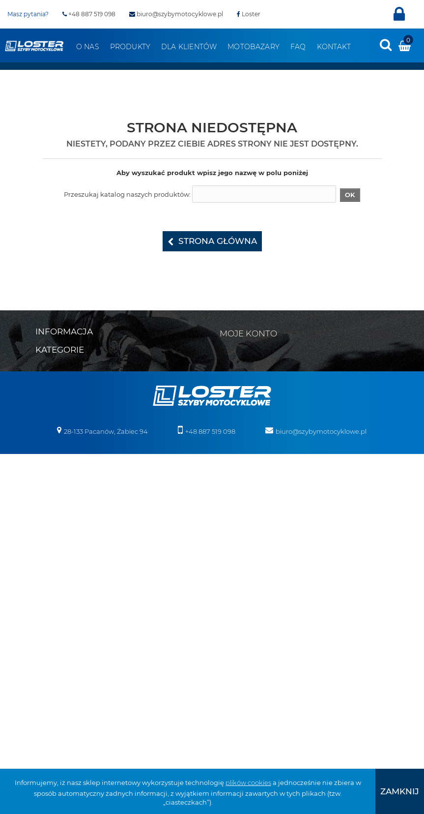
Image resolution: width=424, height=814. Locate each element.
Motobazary (253, 46)
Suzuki (46, 697)
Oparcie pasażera (243, 595)
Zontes (226, 493)
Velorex (226, 454)
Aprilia (45, 454)
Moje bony (243, 402)
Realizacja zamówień (68, 386)
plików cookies (248, 782)
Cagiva (46, 518)
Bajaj (43, 467)
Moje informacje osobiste (266, 389)
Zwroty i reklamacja (66, 411)
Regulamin (53, 373)
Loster (248, 14)
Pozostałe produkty (246, 710)
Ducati (46, 557)
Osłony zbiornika (241, 633)
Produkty (130, 46)
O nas (87, 46)
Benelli (46, 480)
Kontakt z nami (59, 360)
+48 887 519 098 (88, 14)
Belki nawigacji (238, 557)
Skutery (227, 506)
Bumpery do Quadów (249, 544)
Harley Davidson (61, 569)
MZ (40, 672)
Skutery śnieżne (240, 518)
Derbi (44, 544)
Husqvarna (53, 595)
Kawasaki (50, 621)
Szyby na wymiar (242, 685)
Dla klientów (189, 46)
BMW (44, 506)
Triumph (49, 710)
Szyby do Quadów (244, 672)
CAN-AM (48, 531)
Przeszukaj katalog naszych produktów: (127, 194)
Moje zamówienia (255, 351)
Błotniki (227, 569)
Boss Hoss (51, 493)
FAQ (298, 46)
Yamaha (228, 480)
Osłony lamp (235, 621)
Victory (226, 467)
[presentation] (386, 45)
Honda (46, 582)
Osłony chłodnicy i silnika (254, 608)
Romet (46, 685)
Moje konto (248, 333)
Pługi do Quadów (242, 531)
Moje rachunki (249, 364)
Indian (45, 608)
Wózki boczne (237, 697)
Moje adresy (246, 377)
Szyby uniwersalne (244, 646)
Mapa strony (55, 347)
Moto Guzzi (53, 646)
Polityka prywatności (67, 424)
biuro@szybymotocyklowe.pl (176, 14)
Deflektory (232, 582)
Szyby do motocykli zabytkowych (267, 659)
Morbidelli (50, 659)
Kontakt (334, 46)
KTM (42, 633)
